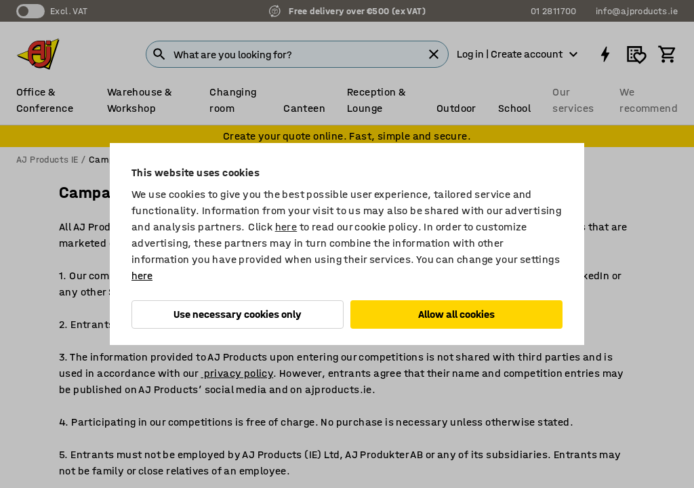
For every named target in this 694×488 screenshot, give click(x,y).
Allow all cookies (456, 314)
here (286, 226)
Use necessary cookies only (238, 314)
